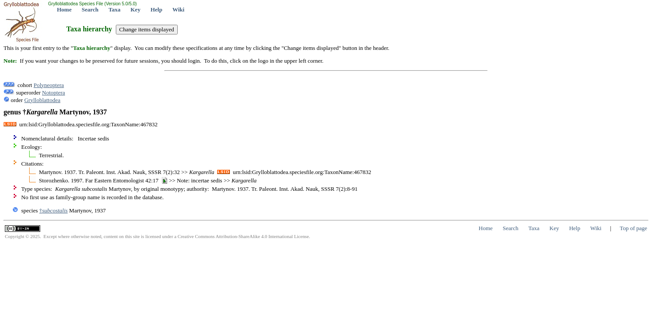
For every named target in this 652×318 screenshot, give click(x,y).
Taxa (115, 9)
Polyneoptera (49, 85)
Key (135, 9)
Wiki (178, 9)
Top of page (633, 228)
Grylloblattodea (42, 100)
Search (90, 9)
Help (156, 9)
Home (64, 9)
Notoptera (53, 92)
